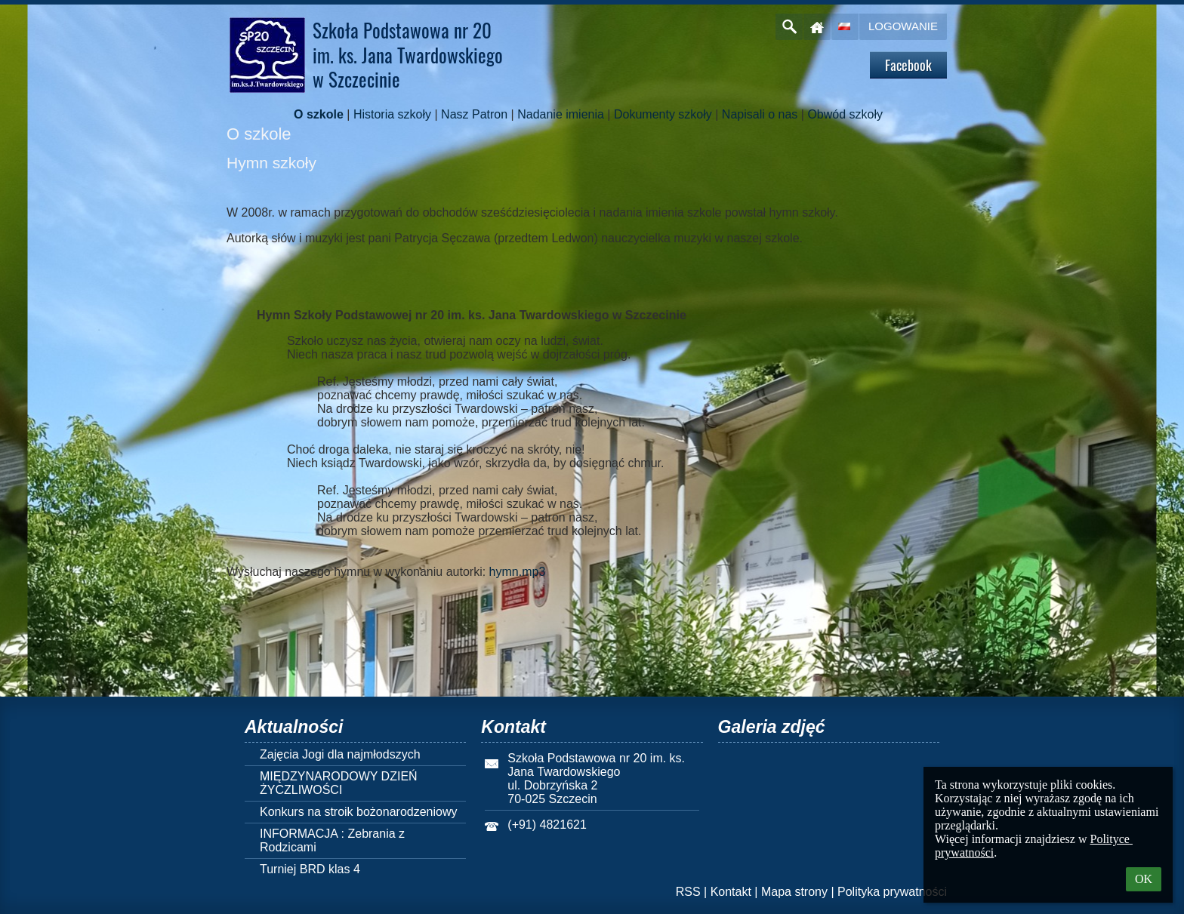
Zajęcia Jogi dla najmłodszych (340, 754)
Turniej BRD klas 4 (310, 869)
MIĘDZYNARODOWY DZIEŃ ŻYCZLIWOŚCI (339, 783)
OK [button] (1143, 878)
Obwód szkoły (845, 114)
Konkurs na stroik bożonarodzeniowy (358, 811)
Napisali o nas (760, 114)
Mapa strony (794, 891)
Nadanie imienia (560, 114)
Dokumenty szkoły (663, 114)
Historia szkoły (392, 114)
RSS (688, 891)
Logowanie (903, 26)
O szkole (319, 114)
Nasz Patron (474, 114)
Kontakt (731, 891)
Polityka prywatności (892, 891)
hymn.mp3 (517, 571)
